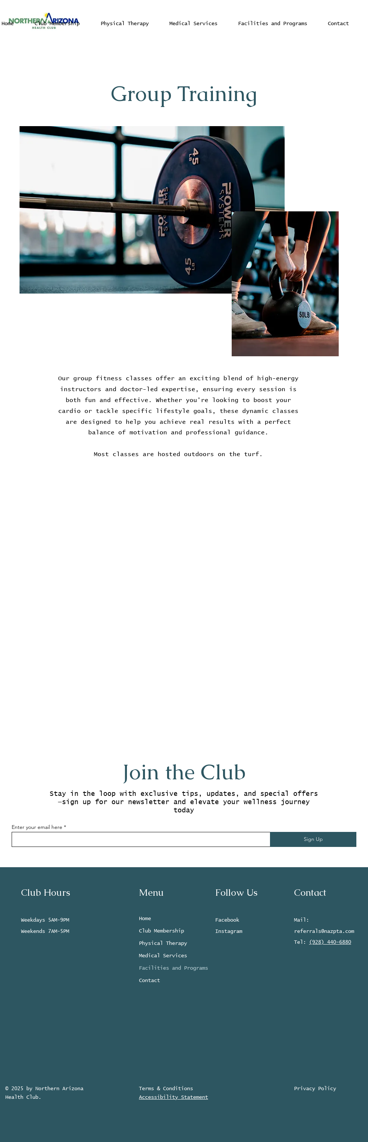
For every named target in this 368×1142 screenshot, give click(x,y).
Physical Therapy (163, 943)
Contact (149, 980)
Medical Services (163, 955)
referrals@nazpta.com (324, 931)
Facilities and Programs (170, 968)
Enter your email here (37, 827)
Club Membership (161, 931)
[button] (193, 23)
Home (145, 918)
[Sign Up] (313, 839)
